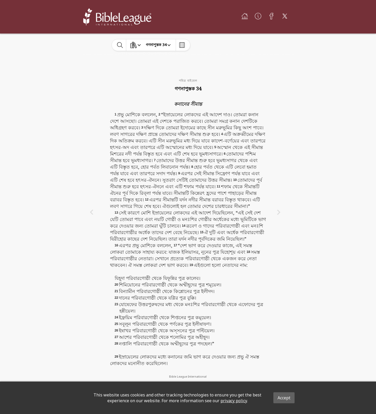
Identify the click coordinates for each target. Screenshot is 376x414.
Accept (284, 398)
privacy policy (233, 401)
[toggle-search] (120, 45)
